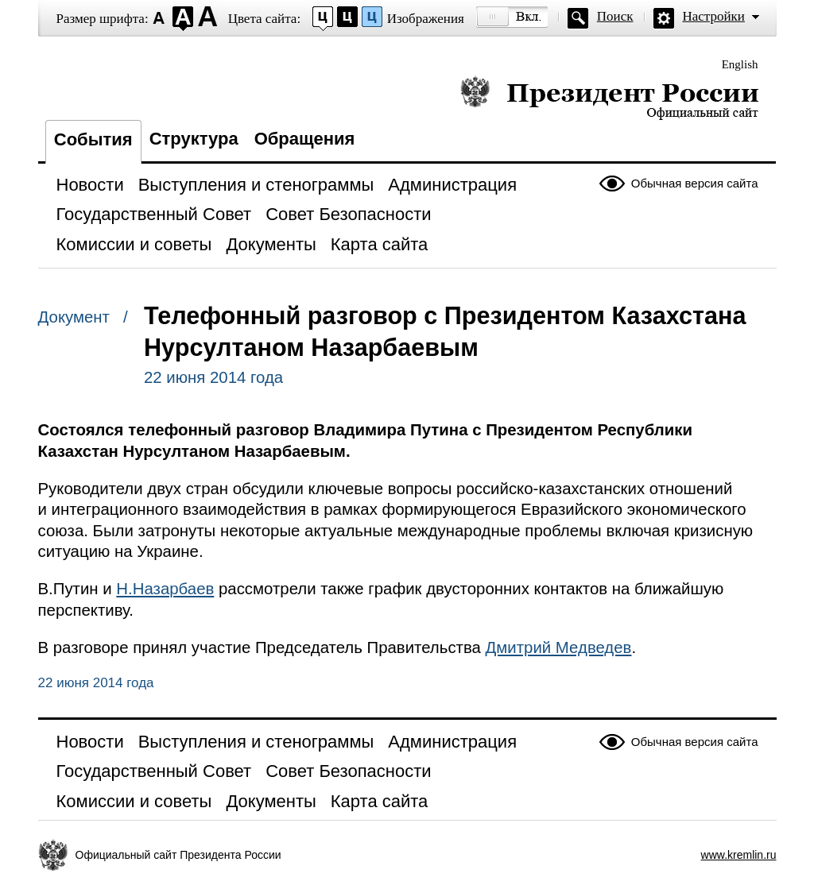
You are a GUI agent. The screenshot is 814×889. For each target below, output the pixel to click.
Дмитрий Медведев (559, 647)
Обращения (304, 139)
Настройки (714, 16)
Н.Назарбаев (165, 588)
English (740, 64)
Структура (193, 139)
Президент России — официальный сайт (609, 97)
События (93, 139)
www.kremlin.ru (739, 854)
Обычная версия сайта (694, 183)
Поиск (615, 16)
